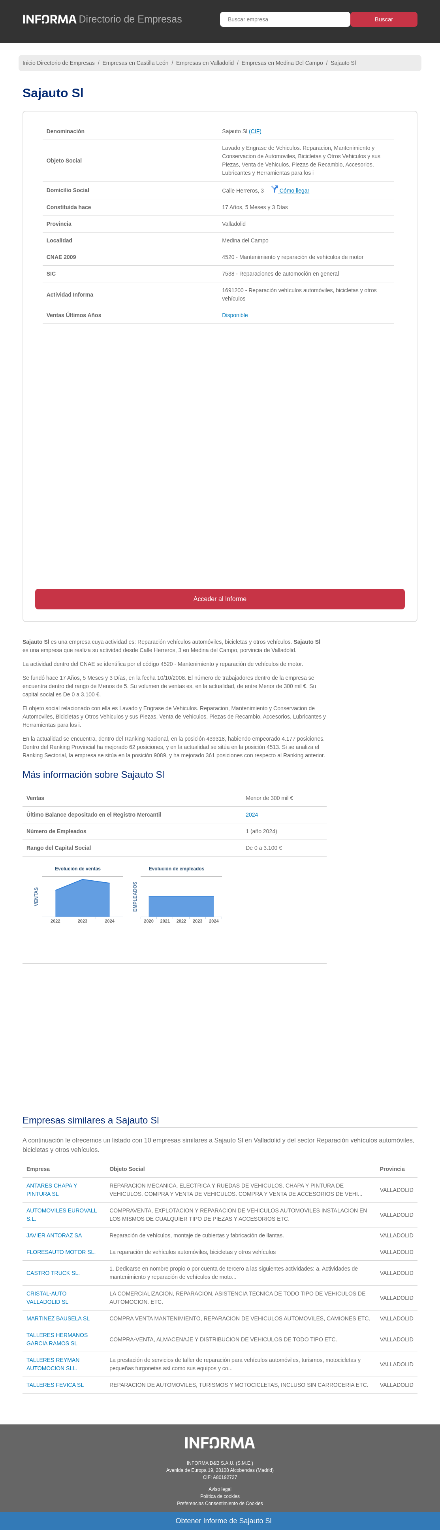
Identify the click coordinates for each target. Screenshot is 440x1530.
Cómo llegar (290, 190)
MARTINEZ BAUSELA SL (58, 1318)
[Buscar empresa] (285, 19)
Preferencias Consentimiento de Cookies (220, 1503)
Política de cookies (220, 1496)
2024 (252, 814)
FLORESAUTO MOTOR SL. (61, 1252)
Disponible (235, 315)
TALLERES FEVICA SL (55, 1385)
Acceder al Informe (220, 599)
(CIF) (255, 131)
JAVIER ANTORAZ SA (54, 1235)
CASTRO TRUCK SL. (53, 1273)
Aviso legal (220, 1489)
